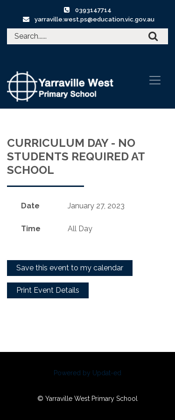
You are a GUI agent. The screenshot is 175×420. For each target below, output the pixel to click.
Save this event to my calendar (69, 267)
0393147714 (93, 10)
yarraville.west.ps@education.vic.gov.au (94, 19)
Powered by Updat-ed (87, 373)
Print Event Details (47, 290)
